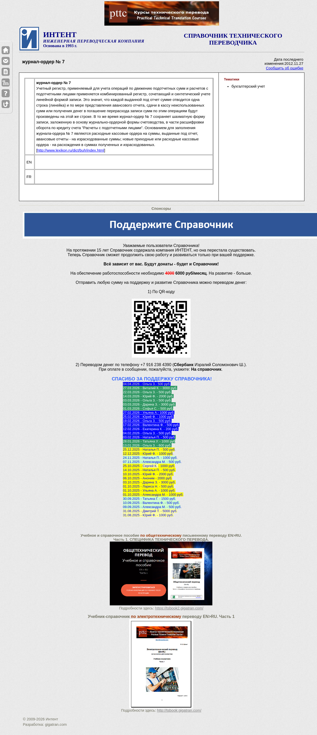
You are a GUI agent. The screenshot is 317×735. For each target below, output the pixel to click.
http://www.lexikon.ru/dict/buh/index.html (70, 150)
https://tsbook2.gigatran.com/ (179, 608)
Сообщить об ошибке (284, 68)
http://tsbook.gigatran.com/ (179, 710)
